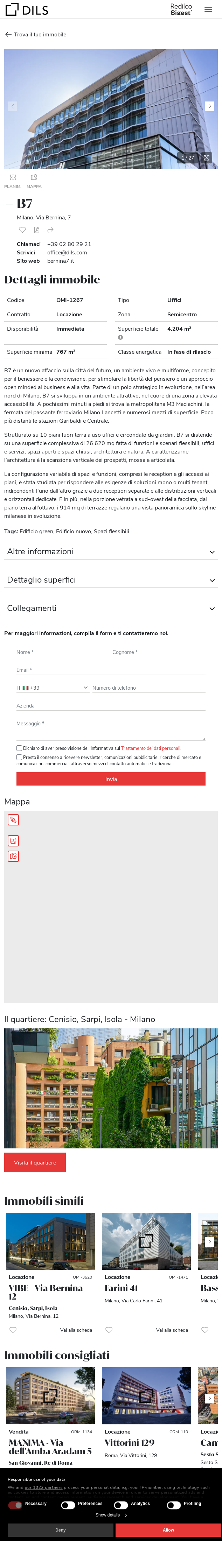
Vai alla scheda (76, 1330)
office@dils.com (67, 252)
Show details (108, 1515)
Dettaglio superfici (41, 579)
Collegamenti (32, 607)
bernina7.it (60, 260)
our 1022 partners (44, 1487)
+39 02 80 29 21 (69, 243)
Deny (60, 1530)
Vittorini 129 (129, 1442)
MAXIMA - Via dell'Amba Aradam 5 (50, 1447)
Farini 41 (121, 1288)
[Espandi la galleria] (206, 157)
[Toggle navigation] (208, 9)
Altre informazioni (40, 550)
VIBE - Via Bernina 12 (46, 1292)
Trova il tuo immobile (35, 34)
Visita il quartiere (35, 1162)
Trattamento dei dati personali (150, 748)
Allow (168, 1530)
